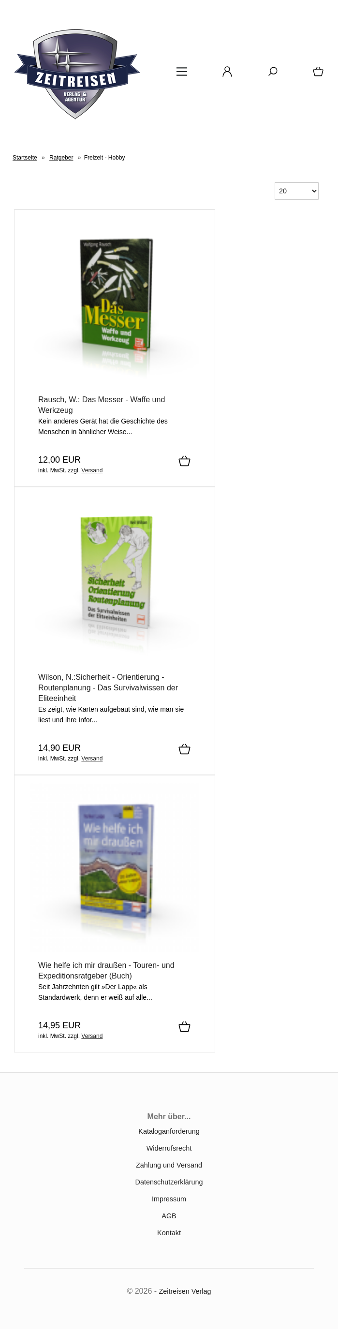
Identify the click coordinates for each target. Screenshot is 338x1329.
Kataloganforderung (168, 1131)
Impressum (169, 1199)
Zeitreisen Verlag (185, 1291)
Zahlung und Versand (169, 1165)
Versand (92, 470)
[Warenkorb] (316, 75)
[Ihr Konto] (224, 75)
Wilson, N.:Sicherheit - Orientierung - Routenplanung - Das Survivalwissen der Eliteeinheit (108, 687)
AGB (169, 1216)
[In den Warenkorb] (184, 461)
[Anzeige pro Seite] (297, 191)
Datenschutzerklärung (169, 1182)
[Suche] (270, 75)
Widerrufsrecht (169, 1148)
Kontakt (169, 1233)
